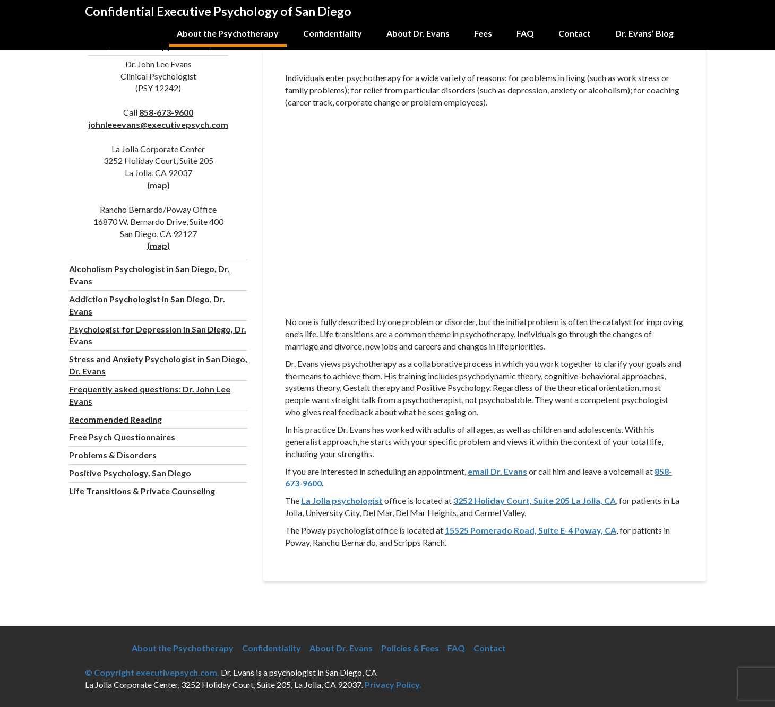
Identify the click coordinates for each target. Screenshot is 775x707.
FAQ (525, 33)
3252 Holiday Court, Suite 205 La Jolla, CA (534, 500)
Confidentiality (332, 33)
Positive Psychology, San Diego (130, 473)
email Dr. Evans (497, 471)
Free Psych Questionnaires (122, 437)
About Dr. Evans (418, 33)
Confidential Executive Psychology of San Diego (218, 11)
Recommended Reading (115, 419)
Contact (574, 33)
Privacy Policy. (393, 684)
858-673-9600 (166, 112)
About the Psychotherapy (228, 33)
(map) (158, 185)
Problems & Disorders (113, 455)
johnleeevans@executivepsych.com (158, 124)
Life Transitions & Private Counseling (142, 491)
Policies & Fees (410, 648)
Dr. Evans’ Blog (644, 33)
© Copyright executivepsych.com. (152, 672)
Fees (483, 33)
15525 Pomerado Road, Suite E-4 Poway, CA (530, 530)
